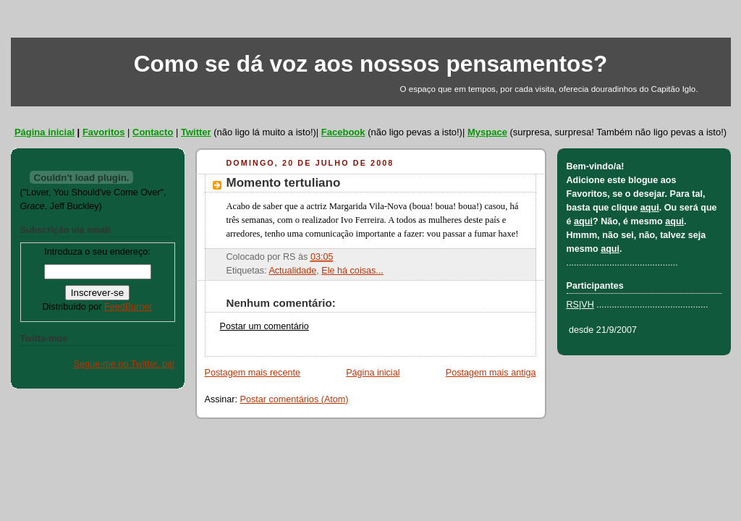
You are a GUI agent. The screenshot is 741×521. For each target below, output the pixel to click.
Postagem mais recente (252, 373)
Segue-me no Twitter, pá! (124, 364)
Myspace (487, 132)
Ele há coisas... (352, 271)
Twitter (196, 132)
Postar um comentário (264, 326)
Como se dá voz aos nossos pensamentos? (371, 64)
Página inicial (44, 132)
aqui (649, 208)
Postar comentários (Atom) (294, 399)
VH (587, 305)
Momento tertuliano (283, 183)
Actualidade (292, 271)
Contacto (152, 132)
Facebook (343, 132)
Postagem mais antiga (491, 373)
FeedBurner (128, 307)
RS (573, 305)
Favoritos (103, 132)
